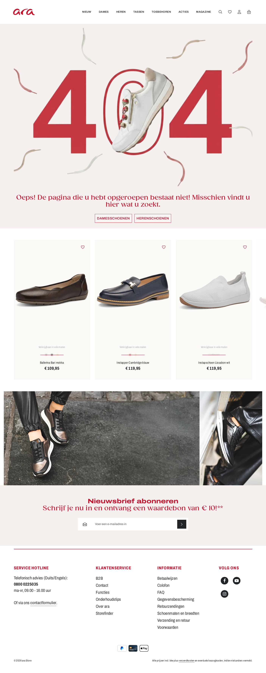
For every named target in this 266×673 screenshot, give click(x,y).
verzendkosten (186, 664)
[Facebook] (224, 584)
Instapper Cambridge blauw (133, 366)
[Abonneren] (181, 528)
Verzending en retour (173, 624)
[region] (133, 313)
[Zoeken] (220, 14)
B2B (99, 582)
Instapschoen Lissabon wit (214, 366)
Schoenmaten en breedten (178, 617)
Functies (102, 596)
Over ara (102, 610)
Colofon (163, 589)
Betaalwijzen (167, 582)
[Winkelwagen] (249, 14)
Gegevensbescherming (175, 603)
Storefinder (104, 617)
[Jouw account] (239, 14)
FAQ (160, 596)
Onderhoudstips (108, 603)
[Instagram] (224, 598)
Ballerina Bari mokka (52, 366)
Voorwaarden (167, 631)
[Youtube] (236, 584)
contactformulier (43, 607)
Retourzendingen (170, 610)
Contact (102, 589)
